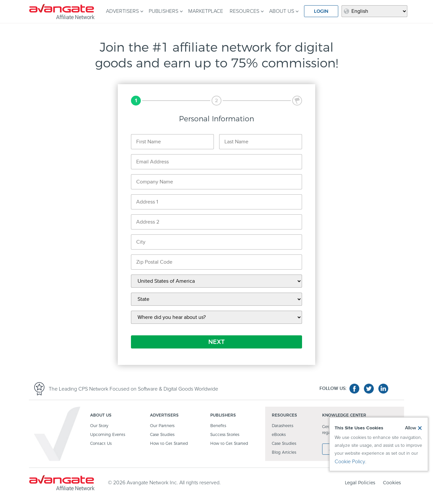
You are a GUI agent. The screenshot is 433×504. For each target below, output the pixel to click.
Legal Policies (360, 483)
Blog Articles (284, 452)
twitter (369, 389)
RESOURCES (244, 11)
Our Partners (162, 426)
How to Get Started (169, 444)
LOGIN (321, 11)
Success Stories (224, 435)
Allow (410, 428)
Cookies (392, 483)
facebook (354, 389)
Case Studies (162, 435)
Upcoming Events (107, 435)
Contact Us (101, 444)
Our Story (99, 426)
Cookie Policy (350, 461)
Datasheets (282, 426)
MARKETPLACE (205, 11)
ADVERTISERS (122, 11)
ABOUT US (281, 11)
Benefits (218, 426)
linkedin (383, 389)
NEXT (216, 342)
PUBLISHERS (163, 11)
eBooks (279, 435)
